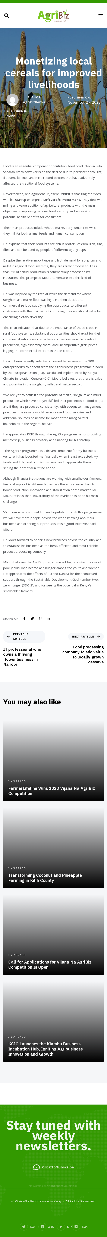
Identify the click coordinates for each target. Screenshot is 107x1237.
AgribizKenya (34, 102)
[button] (6, 15)
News (11, 116)
